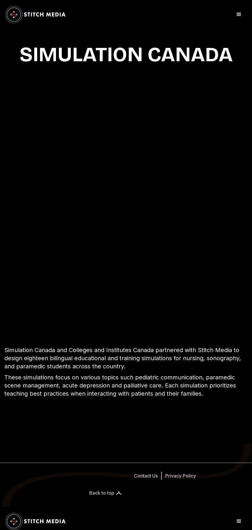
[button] (239, 14)
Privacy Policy (180, 476)
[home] (35, 14)
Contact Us (146, 476)
